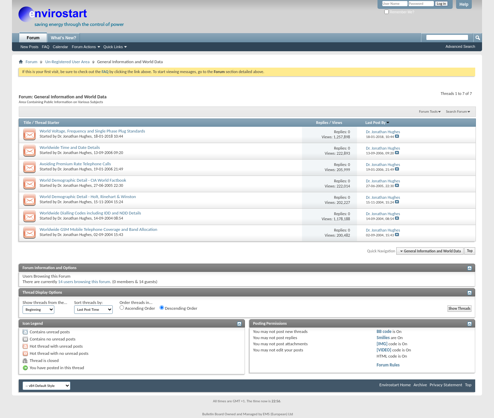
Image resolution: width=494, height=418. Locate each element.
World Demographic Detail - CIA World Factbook (83, 180)
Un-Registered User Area (67, 61)
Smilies (383, 337)
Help (463, 4)
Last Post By (378, 122)
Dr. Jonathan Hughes (75, 136)
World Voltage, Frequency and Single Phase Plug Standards (92, 131)
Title (27, 122)
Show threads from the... (45, 302)
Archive (420, 384)
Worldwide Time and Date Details (70, 147)
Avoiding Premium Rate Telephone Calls (75, 163)
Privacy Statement (446, 384)
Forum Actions (84, 47)
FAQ (46, 47)
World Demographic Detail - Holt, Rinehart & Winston (88, 196)
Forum (33, 38)
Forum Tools (428, 111)
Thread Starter (47, 122)
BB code (384, 331)
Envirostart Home (395, 384)
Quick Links (113, 47)
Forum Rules (388, 364)
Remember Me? (399, 12)
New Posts (29, 47)
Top (469, 251)
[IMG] (382, 343)
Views (337, 122)
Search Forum (456, 111)
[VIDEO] (384, 349)
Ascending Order (137, 308)
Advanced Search (460, 46)
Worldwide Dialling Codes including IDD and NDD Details (90, 212)
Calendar (60, 47)
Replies (322, 122)
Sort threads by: (88, 302)
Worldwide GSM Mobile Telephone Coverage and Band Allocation (98, 229)
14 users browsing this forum (84, 281)
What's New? (63, 38)
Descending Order (178, 308)
